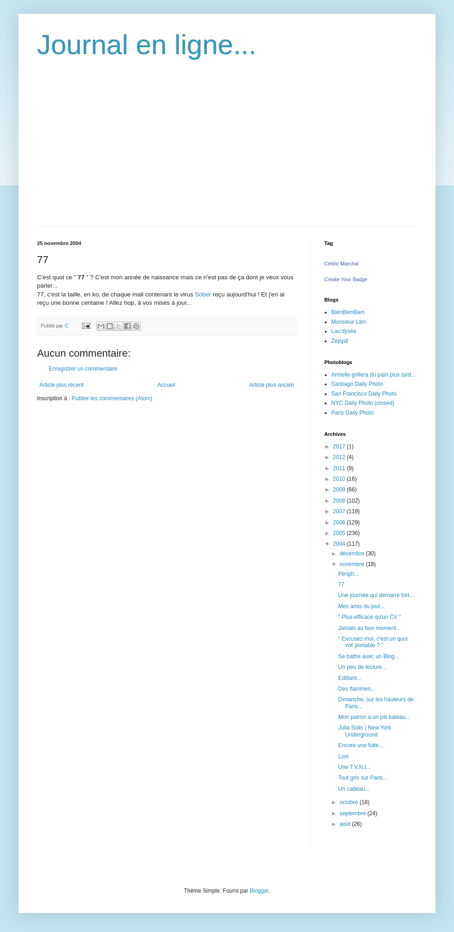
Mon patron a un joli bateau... (374, 717)
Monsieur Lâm (348, 322)
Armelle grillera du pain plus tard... (373, 375)
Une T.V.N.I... (354, 767)
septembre (353, 813)
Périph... (348, 574)
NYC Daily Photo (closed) (362, 403)
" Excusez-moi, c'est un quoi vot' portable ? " (373, 642)
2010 (340, 479)
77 (341, 584)
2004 (340, 544)
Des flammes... (356, 689)
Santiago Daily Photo (357, 384)
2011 (340, 468)
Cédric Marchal (341, 263)
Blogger (259, 891)
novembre (353, 564)
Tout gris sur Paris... (362, 778)
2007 (340, 511)
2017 (340, 446)
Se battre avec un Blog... (368, 656)
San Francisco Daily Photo (364, 393)
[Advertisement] (227, 156)
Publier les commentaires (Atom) (112, 398)
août (346, 824)
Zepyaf (339, 341)
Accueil (167, 385)
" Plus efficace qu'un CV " (369, 617)
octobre (349, 802)
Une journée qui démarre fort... (376, 595)
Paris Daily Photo (352, 412)
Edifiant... (349, 678)
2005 (340, 533)
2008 (340, 500)
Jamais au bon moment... (369, 628)
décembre (353, 553)
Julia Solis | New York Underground (364, 730)
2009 (340, 489)
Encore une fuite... (360, 745)
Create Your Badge (345, 279)
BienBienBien (348, 312)
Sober (203, 294)
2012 (340, 457)
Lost (343, 756)
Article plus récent (61, 385)
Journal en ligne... (147, 44)
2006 (340, 522)
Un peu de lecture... (362, 667)
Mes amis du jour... (361, 606)
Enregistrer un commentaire (83, 368)
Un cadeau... (354, 789)
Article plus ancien (271, 385)
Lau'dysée (343, 331)
